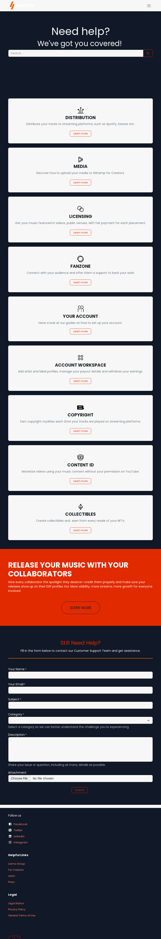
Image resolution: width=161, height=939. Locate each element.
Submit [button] (79, 790)
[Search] (148, 53)
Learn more (80, 133)
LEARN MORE (80, 607)
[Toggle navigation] (149, 6)
